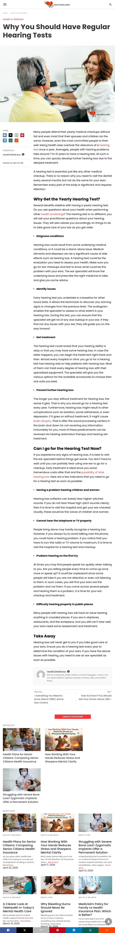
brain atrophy (42, 421)
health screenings (52, 214)
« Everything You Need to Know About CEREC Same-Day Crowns (49, 699)
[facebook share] (5, 135)
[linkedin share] (5, 140)
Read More (8, 825)
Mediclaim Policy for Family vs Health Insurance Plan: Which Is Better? (95, 870)
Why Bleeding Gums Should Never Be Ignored (55, 868)
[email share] (16, 135)
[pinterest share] (22, 135)
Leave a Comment (73, 716)
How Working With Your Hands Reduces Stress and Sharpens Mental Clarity (56, 757)
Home (5, 13)
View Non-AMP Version (76, 919)
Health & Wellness (19, 13)
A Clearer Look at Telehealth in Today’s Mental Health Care (18, 868)
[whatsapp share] (10, 140)
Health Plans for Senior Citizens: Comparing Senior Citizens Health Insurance (17, 757)
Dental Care (84, 796)
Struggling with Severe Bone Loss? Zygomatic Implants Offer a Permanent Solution (93, 757)
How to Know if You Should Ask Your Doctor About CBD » (95, 697)
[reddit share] (16, 140)
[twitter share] (10, 135)
